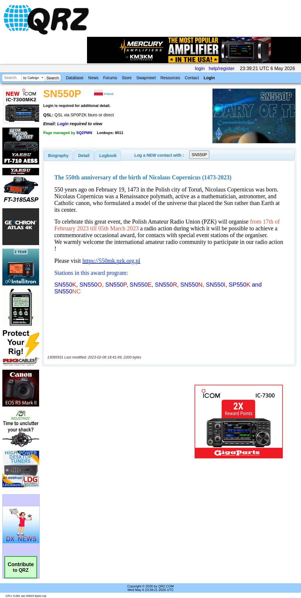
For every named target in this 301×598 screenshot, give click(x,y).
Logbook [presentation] (108, 155)
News (93, 77)
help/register (222, 68)
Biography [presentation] (58, 155)
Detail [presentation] (83, 155)
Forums (110, 77)
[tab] (58, 156)
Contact (192, 77)
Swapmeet (146, 77)
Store (126, 77)
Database (74, 77)
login (200, 68)
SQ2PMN (84, 132)
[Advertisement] (116, 394)
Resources (170, 77)
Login (209, 77)
